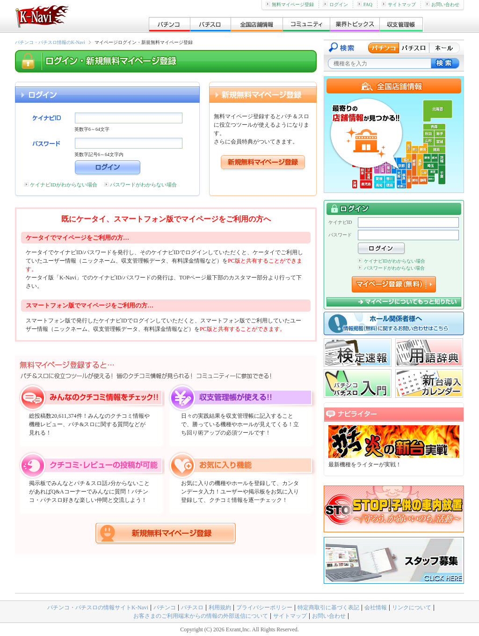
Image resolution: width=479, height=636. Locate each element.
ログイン (335, 4)
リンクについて (411, 607)
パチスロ (192, 607)
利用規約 (220, 607)
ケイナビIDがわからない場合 (63, 184)
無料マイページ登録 (290, 4)
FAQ (364, 4)
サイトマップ (399, 4)
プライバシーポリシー (264, 607)
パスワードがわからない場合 (143, 184)
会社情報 (375, 607)
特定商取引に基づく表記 (328, 607)
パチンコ (164, 607)
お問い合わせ (442, 4)
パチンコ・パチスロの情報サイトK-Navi (97, 607)
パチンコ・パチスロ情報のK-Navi (50, 42)
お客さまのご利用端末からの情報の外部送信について (200, 616)
